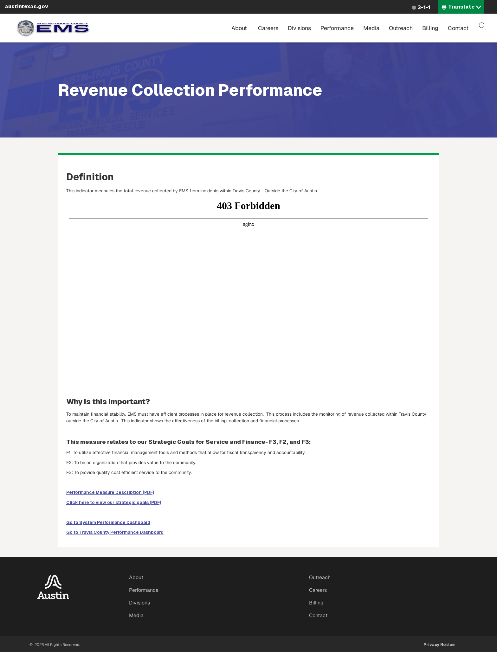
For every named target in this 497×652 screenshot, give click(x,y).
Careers (268, 28)
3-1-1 (423, 7)
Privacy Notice (439, 644)
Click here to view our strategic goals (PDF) (113, 502)
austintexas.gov (26, 6)
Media (371, 28)
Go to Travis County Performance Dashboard (115, 532)
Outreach (401, 28)
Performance (337, 28)
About (239, 28)
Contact (458, 28)
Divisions (299, 28)
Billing (430, 28)
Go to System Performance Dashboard (108, 522)
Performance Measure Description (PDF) (110, 492)
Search (482, 26)
